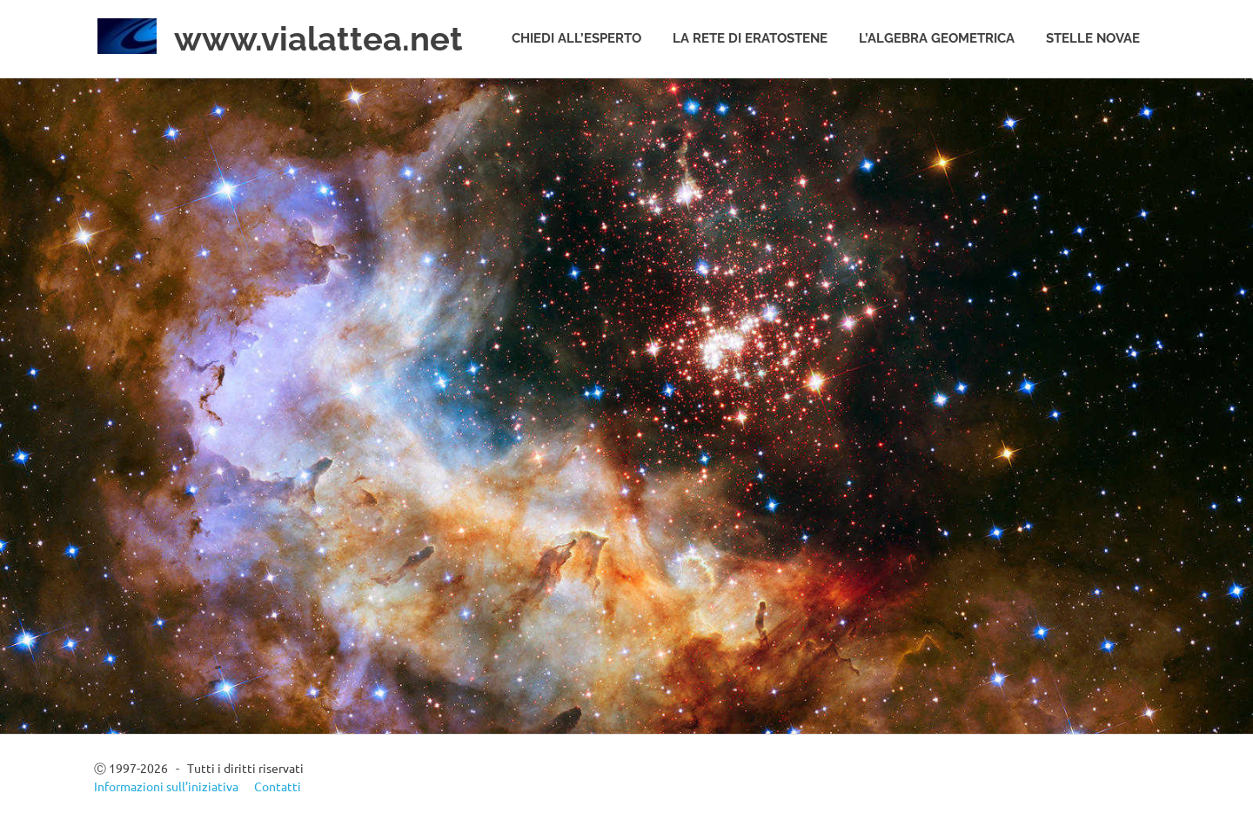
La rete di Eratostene (750, 38)
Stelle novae (1093, 38)
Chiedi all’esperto (576, 38)
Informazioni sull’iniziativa (166, 786)
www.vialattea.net (318, 38)
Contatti (277, 786)
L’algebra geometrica (937, 38)
